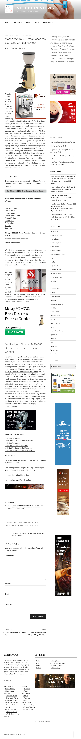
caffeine (36, 507)
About (28, 22)
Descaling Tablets (11, 208)
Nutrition (53, 308)
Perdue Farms (55, 312)
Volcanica (53, 346)
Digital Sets (54, 266)
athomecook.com (22, 302)
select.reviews (35, 8)
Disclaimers (48, 22)
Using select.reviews (57, 663)
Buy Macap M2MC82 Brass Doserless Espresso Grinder (25, 191)
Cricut (52, 258)
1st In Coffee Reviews (17, 505)
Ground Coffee (10, 218)
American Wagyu (56, 235)
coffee (11, 508)
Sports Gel (53, 335)
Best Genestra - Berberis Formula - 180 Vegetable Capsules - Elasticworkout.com (63, 206)
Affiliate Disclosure (57, 665)
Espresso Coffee (55, 273)
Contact (36, 22)
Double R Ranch (55, 269)
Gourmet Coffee (55, 289)
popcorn (53, 319)
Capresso (8, 228)
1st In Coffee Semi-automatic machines (20, 451)
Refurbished (9, 223)
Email (7, 594)
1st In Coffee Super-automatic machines (20, 441)
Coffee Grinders (11, 213)
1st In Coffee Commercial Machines (18, 448)
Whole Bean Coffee (12, 714)
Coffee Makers (10, 211)
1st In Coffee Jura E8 (12, 438)
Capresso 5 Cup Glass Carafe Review (62, 142)
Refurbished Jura (55, 323)
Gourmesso (54, 285)
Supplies (53, 338)
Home (7, 22)
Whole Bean (54, 354)
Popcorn (27, 698)
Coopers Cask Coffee (57, 254)
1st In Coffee (24, 374)
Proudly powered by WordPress (14, 734)
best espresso (25, 507)
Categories (17, 22)
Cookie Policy (55, 668)
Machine (53, 300)
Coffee (7, 693)
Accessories (54, 231)
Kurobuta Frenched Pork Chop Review (19, 480)
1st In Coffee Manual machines (16, 446)
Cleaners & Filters (12, 698)
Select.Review (25, 36)
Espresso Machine (56, 277)
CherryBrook (54, 246)
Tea (25, 700)
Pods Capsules (11, 709)
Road (52, 327)
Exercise (53, 281)
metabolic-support (56, 304)
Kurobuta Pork (55, 296)
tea (51, 342)
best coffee (13, 507)
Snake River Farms (56, 331)
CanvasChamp (10, 689)
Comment (9, 555)
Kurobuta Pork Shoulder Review (17, 475)
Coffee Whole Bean (12, 216)
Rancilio (8, 226)
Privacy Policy (55, 661)
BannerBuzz (54, 239)
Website (8, 605)
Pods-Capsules (55, 315)
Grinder (11, 502)
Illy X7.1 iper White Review (59, 146)
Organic (25, 695)
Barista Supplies (55, 243)
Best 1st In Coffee (35, 505)
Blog (37, 663)
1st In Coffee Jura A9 (13, 443)
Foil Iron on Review (56, 192)
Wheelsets (54, 350)
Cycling (52, 262)
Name (8, 583)
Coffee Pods (9, 221)
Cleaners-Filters (55, 250)
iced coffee (19, 508)
